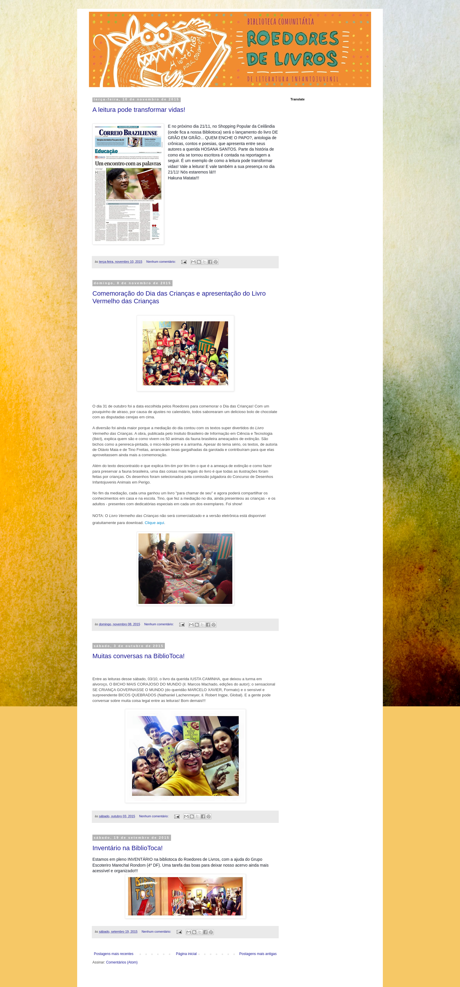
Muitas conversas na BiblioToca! (138, 656)
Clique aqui (154, 523)
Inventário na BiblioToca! (127, 848)
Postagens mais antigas (258, 954)
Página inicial (186, 954)
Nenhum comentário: (161, 261)
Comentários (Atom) (122, 962)
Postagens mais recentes (113, 954)
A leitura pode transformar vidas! (138, 109)
